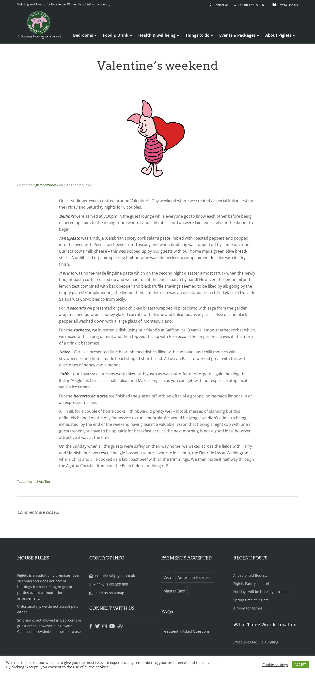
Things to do (199, 35)
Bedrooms (84, 35)
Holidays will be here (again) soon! (261, 591)
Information (34, 481)
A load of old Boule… (250, 575)
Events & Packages (239, 35)
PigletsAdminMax (45, 185)
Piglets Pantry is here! (251, 583)
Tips (47, 481)
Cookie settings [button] (275, 664)
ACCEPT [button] (300, 664)
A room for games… (249, 608)
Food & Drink (117, 35)
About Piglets (280, 35)
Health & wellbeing (158, 35)
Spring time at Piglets (250, 600)
